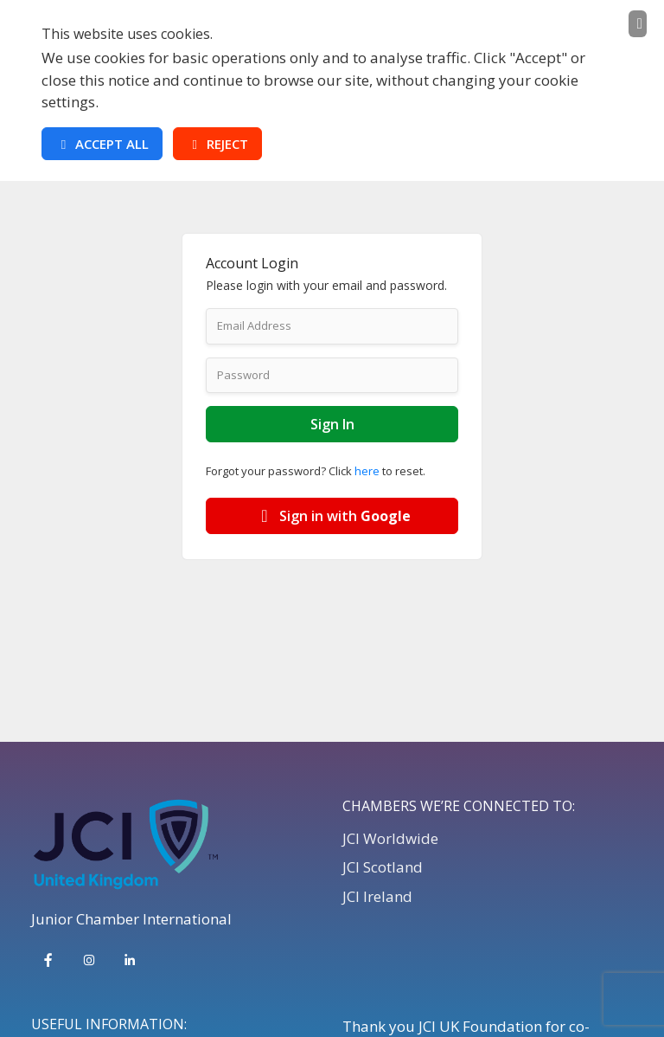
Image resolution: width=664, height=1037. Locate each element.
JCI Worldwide (390, 838)
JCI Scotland (382, 867)
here (367, 471)
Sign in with (332, 515)
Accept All (102, 143)
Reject (217, 143)
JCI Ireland (377, 896)
